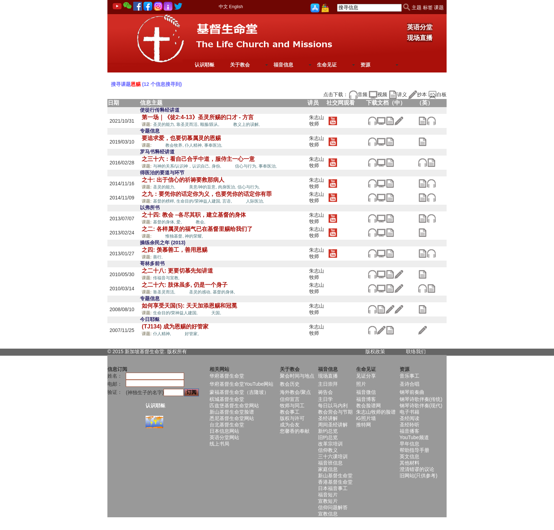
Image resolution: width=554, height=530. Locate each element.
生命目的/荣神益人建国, (199, 201)
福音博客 (366, 399)
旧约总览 (328, 437)
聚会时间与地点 (297, 376)
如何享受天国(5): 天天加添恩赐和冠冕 (189, 306)
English (236, 6)
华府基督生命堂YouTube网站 (241, 384)
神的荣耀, (194, 236)
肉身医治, (227, 187)
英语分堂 (419, 27)
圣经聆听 (409, 424)
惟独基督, (175, 236)
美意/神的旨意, (203, 187)
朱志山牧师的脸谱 (376, 412)
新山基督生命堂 (335, 475)
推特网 (363, 424)
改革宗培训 (330, 444)
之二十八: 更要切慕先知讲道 (177, 271)
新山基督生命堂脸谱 (232, 412)
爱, (179, 222)
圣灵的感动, (201, 292)
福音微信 (366, 392)
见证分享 (366, 376)
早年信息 (409, 444)
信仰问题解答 (333, 507)
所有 (182, 351)
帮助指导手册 (414, 450)
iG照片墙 (366, 418)
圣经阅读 (409, 418)
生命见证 (327, 65)
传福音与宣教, (167, 277)
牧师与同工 (292, 405)
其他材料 (409, 463)
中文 (223, 6)
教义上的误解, (246, 124)
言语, (227, 201)
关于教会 (240, 65)
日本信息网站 (224, 431)
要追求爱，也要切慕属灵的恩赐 (181, 138)
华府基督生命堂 (227, 376)
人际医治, (255, 201)
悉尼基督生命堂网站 (232, 418)
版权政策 (375, 351)
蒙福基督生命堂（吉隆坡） (239, 392)
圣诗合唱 (409, 384)
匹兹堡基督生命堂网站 (234, 405)
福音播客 (409, 431)
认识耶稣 (204, 65)
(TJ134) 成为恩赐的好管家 (175, 327)
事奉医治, (213, 145)
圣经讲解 (328, 418)
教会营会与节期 (335, 412)
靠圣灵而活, (188, 124)
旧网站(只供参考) (418, 475)
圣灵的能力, (165, 124)
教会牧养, (175, 145)
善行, (158, 257)
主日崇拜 (328, 384)
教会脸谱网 (368, 405)
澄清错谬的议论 (417, 469)
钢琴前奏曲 (412, 392)
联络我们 (416, 351)
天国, (216, 312)
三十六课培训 (333, 456)
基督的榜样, (165, 201)
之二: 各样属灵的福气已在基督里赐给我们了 (197, 229)
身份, (217, 166)
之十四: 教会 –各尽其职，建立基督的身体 (194, 215)
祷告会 (325, 392)
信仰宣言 (290, 399)
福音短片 (328, 494)
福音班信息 (330, 463)
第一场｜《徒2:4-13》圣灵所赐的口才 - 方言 (197, 117)
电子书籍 (409, 412)
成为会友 (290, 424)
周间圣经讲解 (333, 424)
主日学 (325, 399)
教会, (200, 222)
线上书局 (219, 444)
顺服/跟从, (210, 124)
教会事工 (290, 412)
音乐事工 (409, 376)
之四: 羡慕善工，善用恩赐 (174, 250)
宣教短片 (328, 501)
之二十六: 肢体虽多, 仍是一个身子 (185, 285)
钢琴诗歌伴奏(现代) (421, 405)
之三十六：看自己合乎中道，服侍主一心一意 (198, 159)
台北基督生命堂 (227, 424)
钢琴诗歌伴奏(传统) (421, 399)
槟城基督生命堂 (227, 399)
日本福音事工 (333, 488)
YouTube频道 (414, 437)
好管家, (192, 333)
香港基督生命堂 (335, 482)
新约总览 (328, 431)
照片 (361, 384)
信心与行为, (247, 166)
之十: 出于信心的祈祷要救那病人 (183, 180)
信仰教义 (328, 450)
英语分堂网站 (224, 437)
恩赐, (226, 124)
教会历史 (290, 384)
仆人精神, (194, 145)
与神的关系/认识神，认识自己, (182, 166)
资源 (365, 65)
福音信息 (283, 65)
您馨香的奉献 (295, 431)
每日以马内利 (333, 405)
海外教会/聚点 (295, 392)
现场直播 (419, 37)
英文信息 (409, 456)
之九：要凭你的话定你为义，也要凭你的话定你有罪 (207, 194)
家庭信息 (328, 469)
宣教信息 (328, 514)
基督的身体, (165, 222)
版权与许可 (292, 418)
